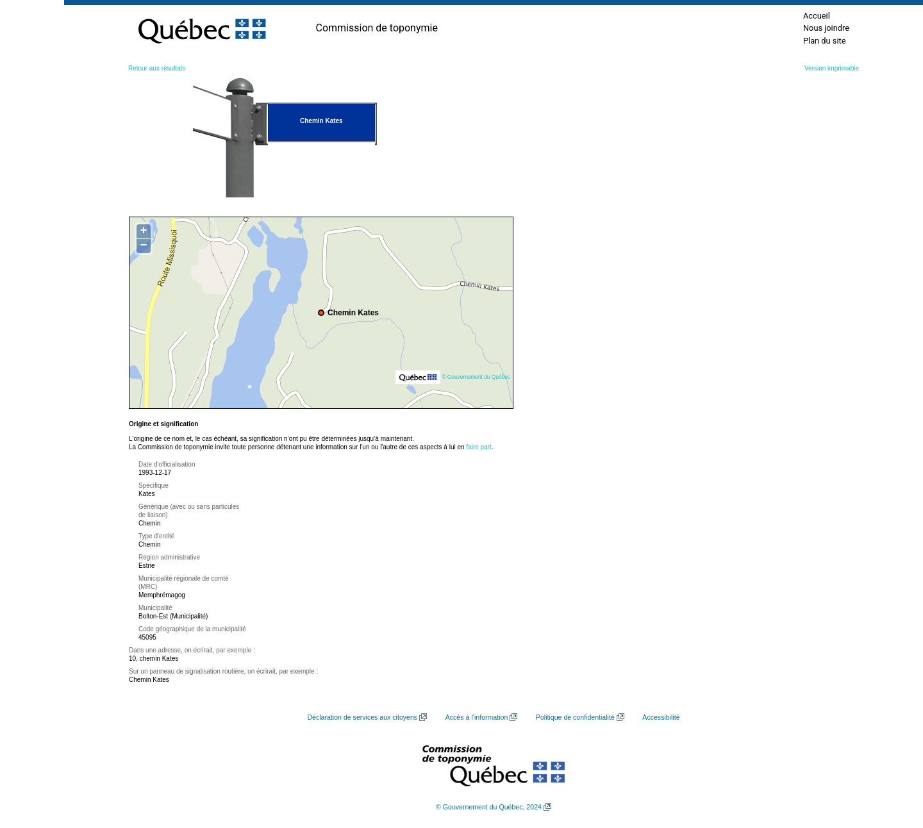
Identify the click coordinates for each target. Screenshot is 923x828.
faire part (478, 447)
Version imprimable (831, 68)
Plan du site (824, 41)
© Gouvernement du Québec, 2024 (489, 807)
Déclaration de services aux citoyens (362, 717)
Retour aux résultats (157, 68)
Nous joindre (826, 28)
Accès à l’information (476, 717)
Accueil (816, 16)
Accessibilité (660, 717)
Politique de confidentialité (575, 717)
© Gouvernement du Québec (476, 377)
